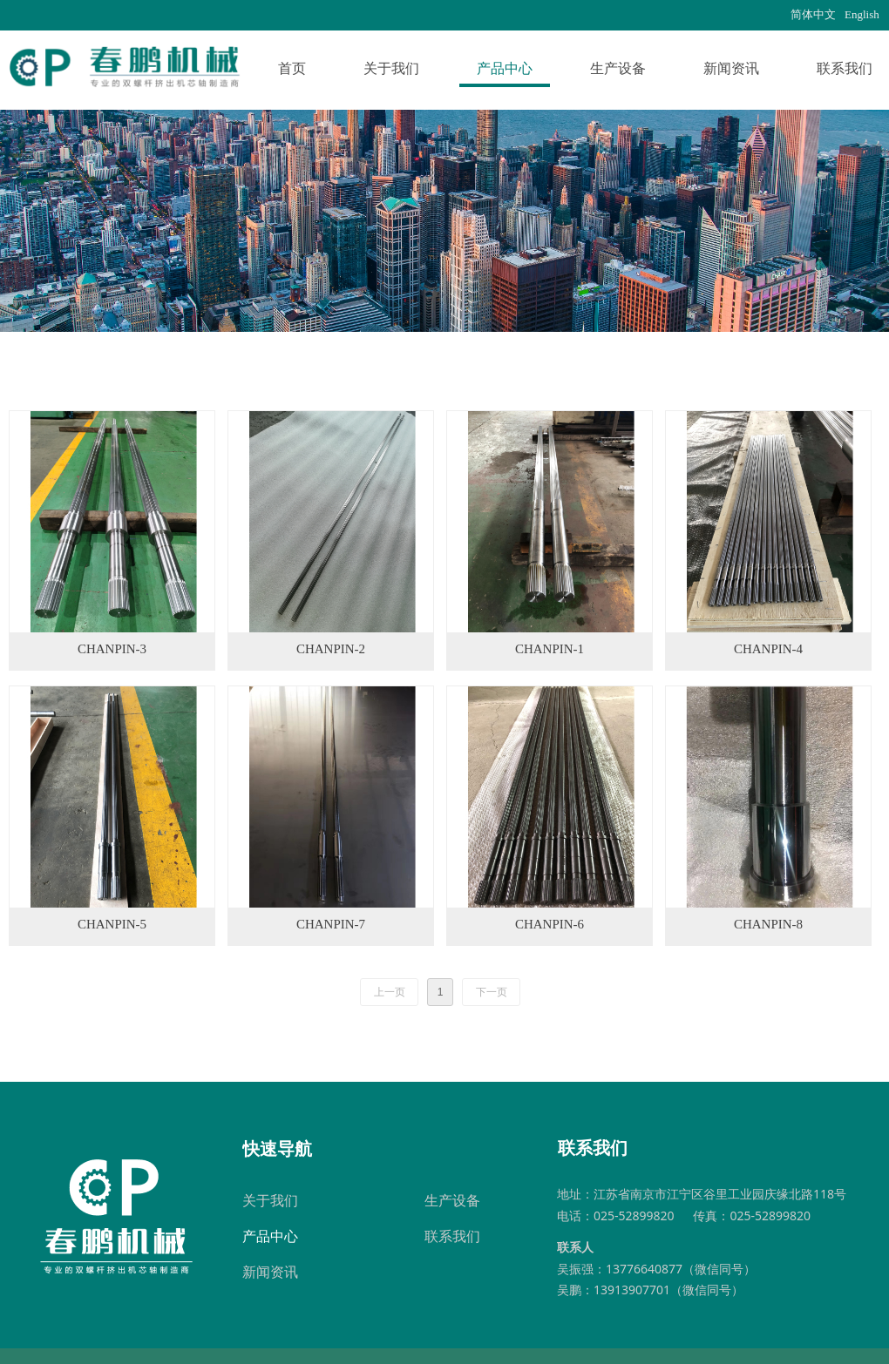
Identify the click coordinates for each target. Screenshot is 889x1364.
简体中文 (813, 14)
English (862, 14)
